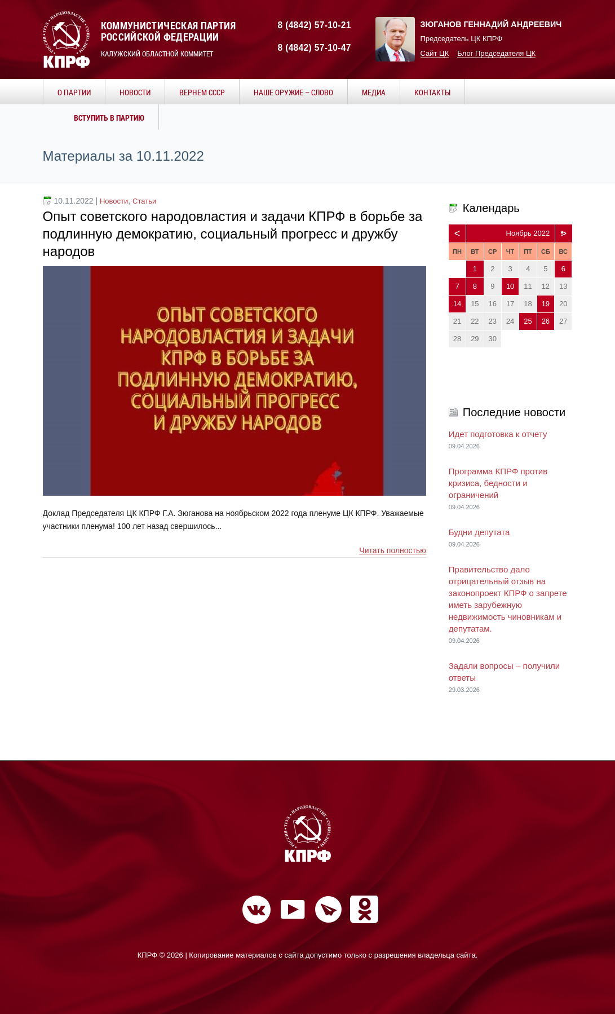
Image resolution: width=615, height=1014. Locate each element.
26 (546, 321)
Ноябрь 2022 (528, 233)
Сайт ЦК (435, 53)
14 (457, 303)
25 (528, 321)
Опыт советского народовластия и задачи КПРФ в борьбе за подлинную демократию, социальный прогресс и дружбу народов (233, 234)
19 (546, 303)
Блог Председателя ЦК (496, 53)
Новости (114, 201)
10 (510, 286)
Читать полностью (392, 550)
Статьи (144, 201)
